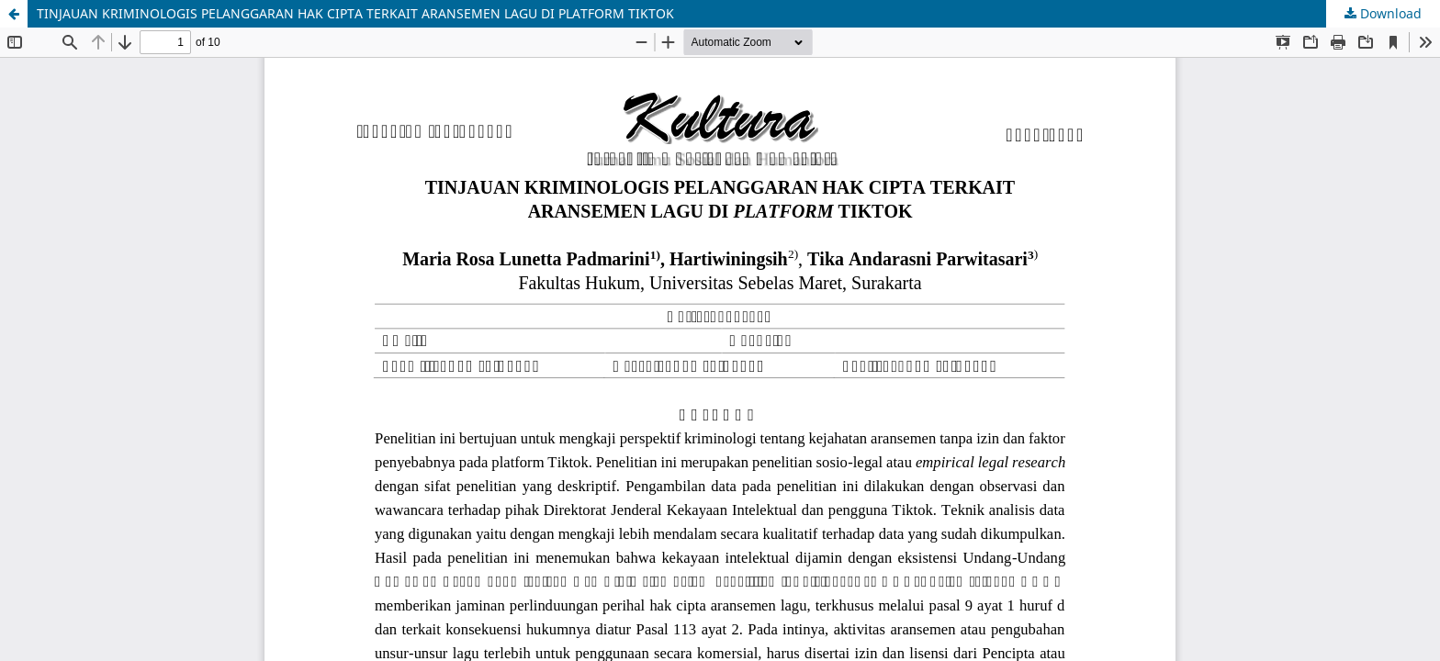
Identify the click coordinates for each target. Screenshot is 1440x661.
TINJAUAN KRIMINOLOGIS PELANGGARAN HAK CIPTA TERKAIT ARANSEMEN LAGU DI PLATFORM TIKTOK (355, 13)
